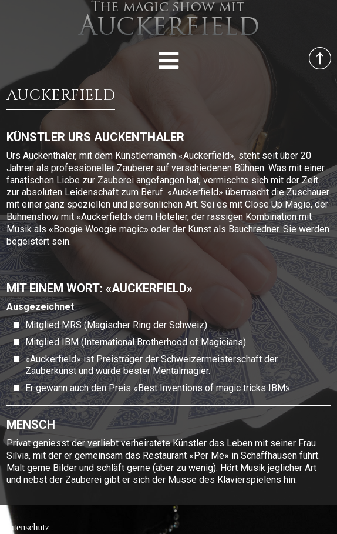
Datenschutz (26, 527)
